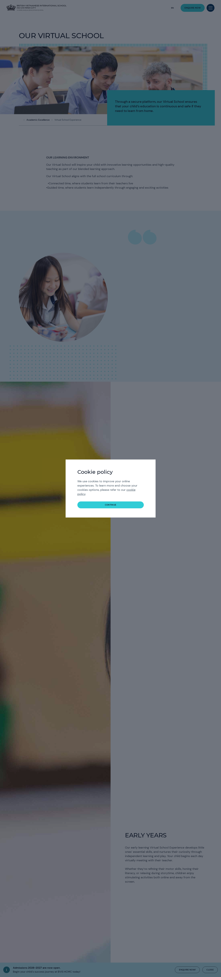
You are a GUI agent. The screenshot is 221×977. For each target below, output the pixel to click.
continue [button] (110, 505)
